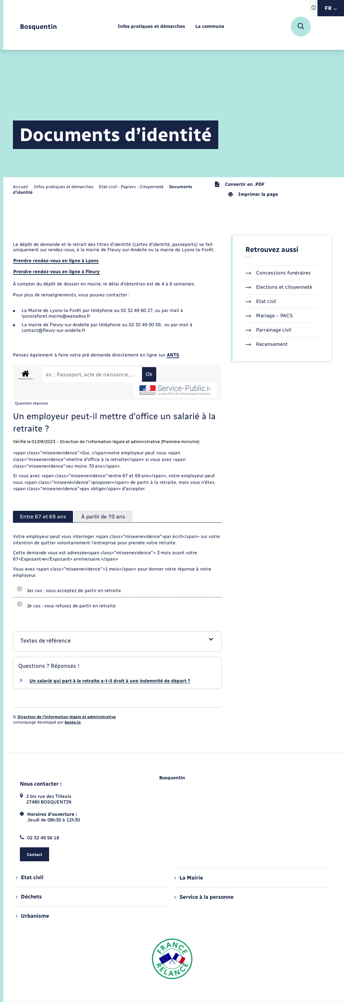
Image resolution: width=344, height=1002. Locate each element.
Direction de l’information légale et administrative (67, 717)
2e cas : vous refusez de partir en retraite (66, 606)
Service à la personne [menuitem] (204, 897)
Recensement (266, 344)
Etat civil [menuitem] (29, 877)
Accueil (20, 186)
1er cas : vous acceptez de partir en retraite (68, 590)
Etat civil (260, 301)
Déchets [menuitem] (29, 896)
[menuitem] (151, 27)
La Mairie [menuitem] (188, 878)
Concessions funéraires (278, 273)
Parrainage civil (268, 330)
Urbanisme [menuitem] (32, 916)
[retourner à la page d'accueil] (38, 26)
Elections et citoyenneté (278, 287)
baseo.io (73, 722)
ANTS (173, 355)
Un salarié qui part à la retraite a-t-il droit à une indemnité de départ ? (110, 681)
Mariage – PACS (269, 316)
